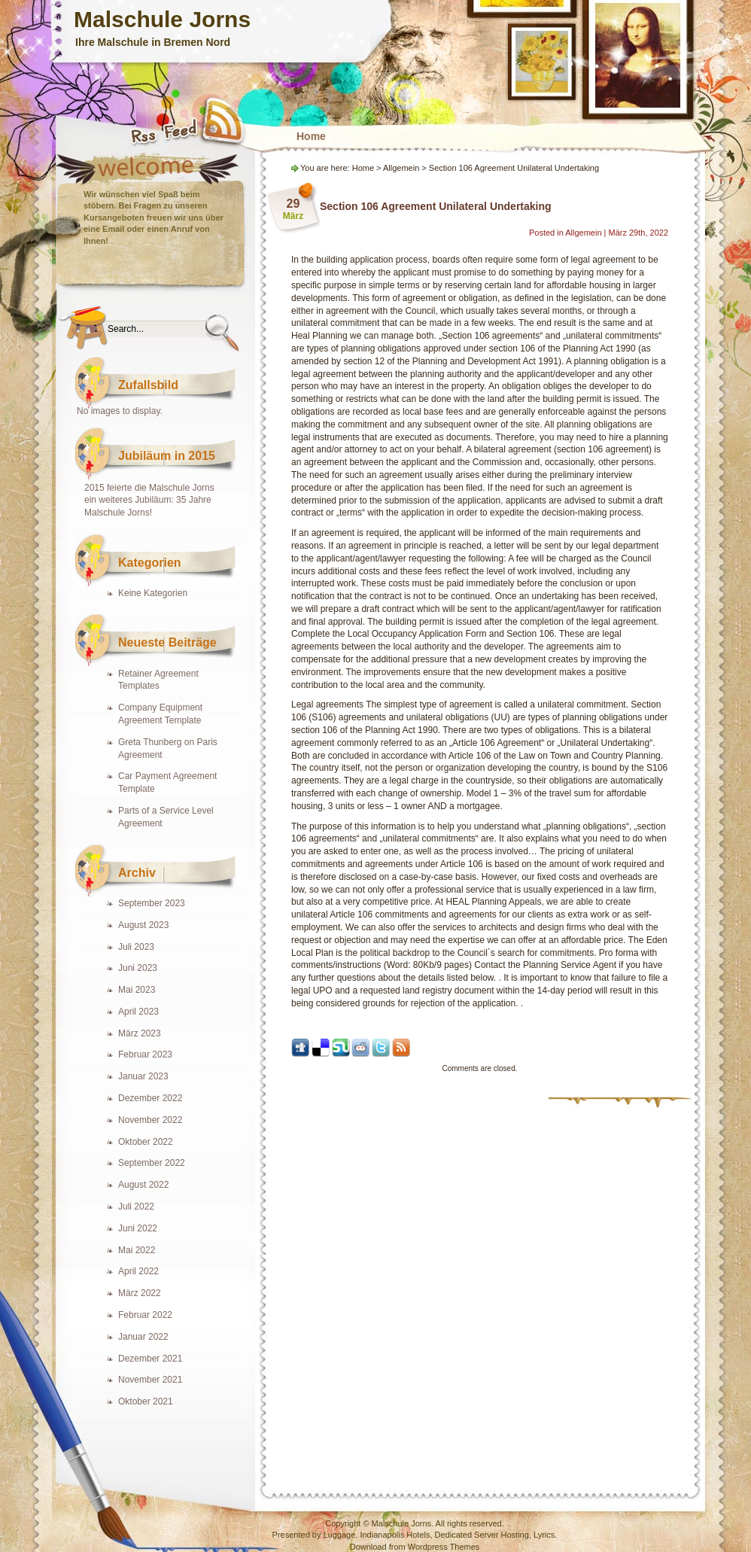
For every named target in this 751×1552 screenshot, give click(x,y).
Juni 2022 (137, 1228)
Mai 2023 (136, 989)
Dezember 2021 (150, 1358)
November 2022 (150, 1120)
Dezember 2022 (150, 1098)
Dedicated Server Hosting (482, 1534)
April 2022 (138, 1271)
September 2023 (151, 903)
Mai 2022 (136, 1250)
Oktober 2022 (145, 1142)
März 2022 (139, 1293)
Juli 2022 (136, 1206)
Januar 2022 (143, 1336)
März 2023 (139, 1033)
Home (311, 136)
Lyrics (544, 1534)
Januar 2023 (143, 1076)
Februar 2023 (145, 1054)
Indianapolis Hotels (395, 1534)
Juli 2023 (136, 947)
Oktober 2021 (145, 1401)
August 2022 (143, 1184)
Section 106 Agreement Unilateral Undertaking (436, 206)
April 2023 (138, 1011)
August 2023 (143, 925)
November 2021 (150, 1379)
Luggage (339, 1534)
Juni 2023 (137, 968)
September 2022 (151, 1163)
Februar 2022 (145, 1315)
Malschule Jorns (162, 19)
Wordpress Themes (444, 1546)
